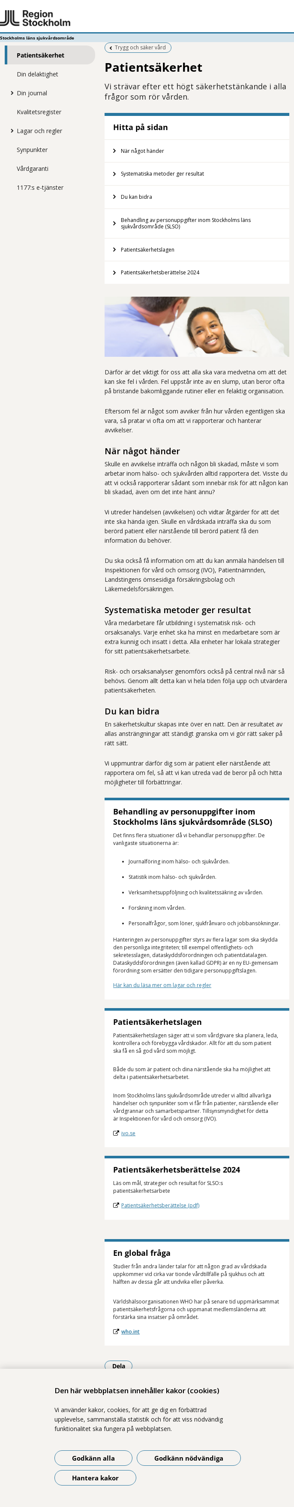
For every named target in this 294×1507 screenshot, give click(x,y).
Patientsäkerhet (40, 55)
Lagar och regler (39, 131)
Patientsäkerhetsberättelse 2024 (160, 272)
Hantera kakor (95, 1478)
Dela (122, 1365)
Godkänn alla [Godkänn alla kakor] (93, 1458)
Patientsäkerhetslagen (147, 249)
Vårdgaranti (32, 168)
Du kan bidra (136, 197)
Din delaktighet (37, 74)
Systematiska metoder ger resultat (162, 173)
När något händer (142, 151)
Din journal (32, 93)
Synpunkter (32, 150)
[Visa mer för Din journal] (10, 92)
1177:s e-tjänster (40, 187)
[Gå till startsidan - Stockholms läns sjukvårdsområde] (147, 18)
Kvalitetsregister (39, 112)
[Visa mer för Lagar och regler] (10, 130)
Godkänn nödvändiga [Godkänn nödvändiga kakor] (188, 1458)
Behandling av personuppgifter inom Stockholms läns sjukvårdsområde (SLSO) (186, 223)
